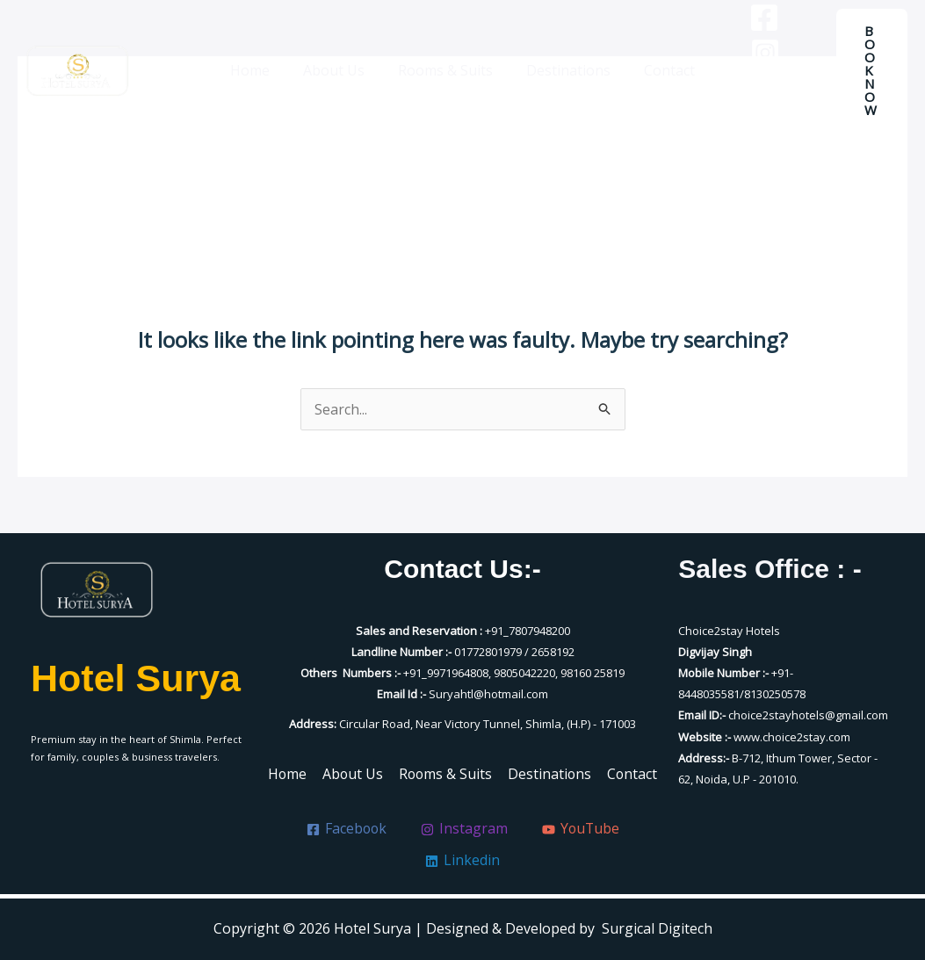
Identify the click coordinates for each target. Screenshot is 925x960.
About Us (339, 62)
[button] (868, 62)
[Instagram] (788, 44)
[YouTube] (752, 79)
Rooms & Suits (445, 62)
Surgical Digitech (657, 928)
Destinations (563, 62)
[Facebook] (751, 44)
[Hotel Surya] (77, 62)
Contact (658, 62)
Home (260, 62)
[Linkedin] (788, 79)
